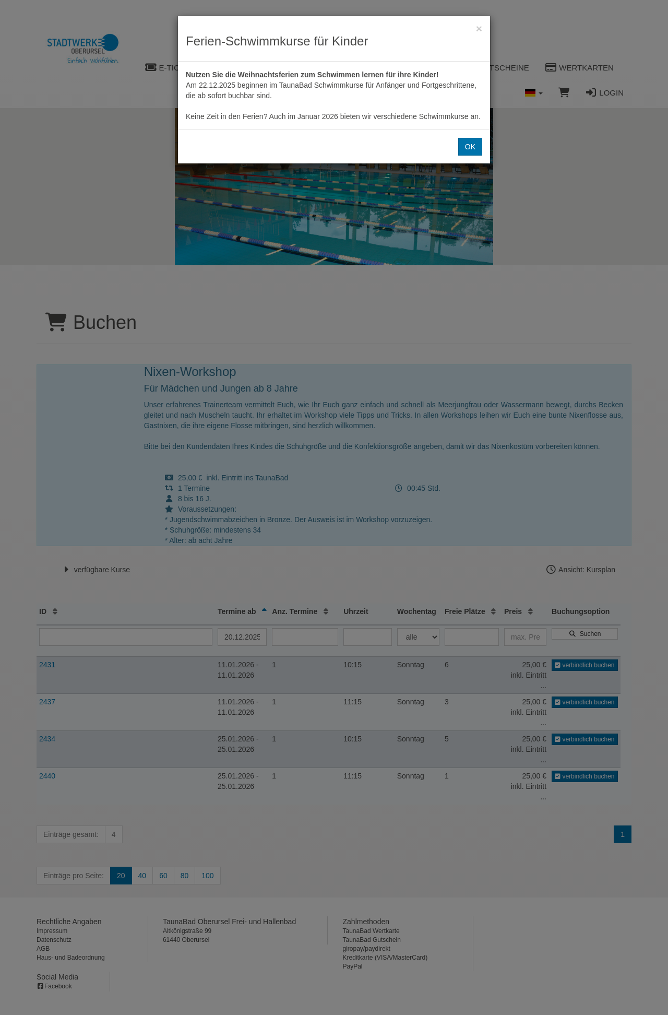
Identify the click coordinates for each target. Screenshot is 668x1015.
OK (470, 147)
